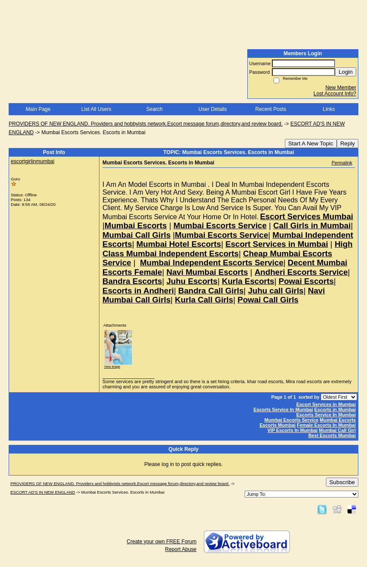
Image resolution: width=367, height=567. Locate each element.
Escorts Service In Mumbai (283, 409)
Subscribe (342, 482)
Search (154, 109)
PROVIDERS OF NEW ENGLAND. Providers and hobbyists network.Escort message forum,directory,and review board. (146, 124)
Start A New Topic (310, 143)
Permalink (342, 162)
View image (112, 367)
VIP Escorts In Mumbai (293, 430)
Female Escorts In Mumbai (326, 425)
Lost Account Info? (334, 94)
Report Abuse (181, 549)
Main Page (38, 109)
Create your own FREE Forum (161, 542)
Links (329, 109)
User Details (212, 109)
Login (345, 72)
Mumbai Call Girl (337, 430)
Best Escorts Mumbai (332, 435)
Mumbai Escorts (338, 419)
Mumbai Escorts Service (292, 419)
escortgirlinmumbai (32, 161)
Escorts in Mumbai (335, 409)
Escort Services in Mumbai (326, 404)
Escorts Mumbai (277, 425)
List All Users (96, 109)
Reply (347, 143)
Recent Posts (270, 109)
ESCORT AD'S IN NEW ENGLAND (42, 492)
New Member (341, 88)
